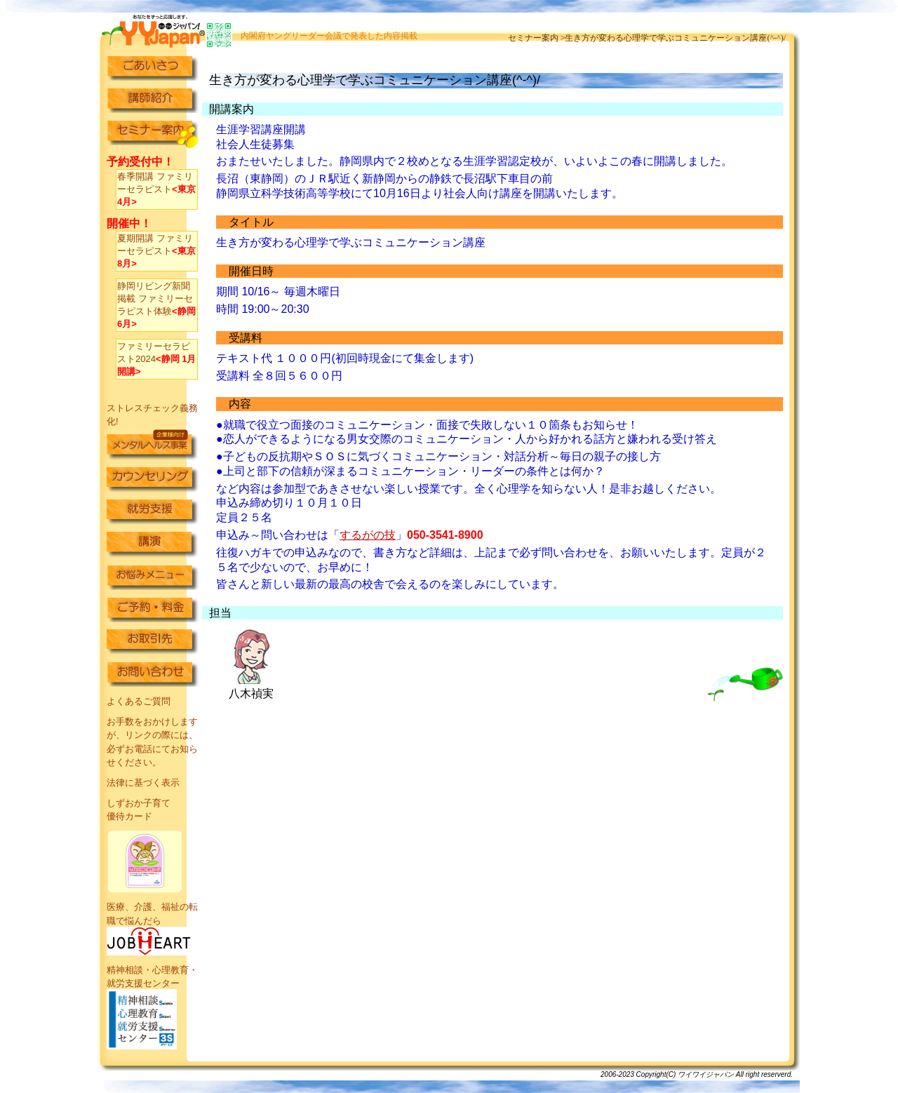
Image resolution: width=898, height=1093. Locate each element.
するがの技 (368, 535)
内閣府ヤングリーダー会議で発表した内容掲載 (329, 36)
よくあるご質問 (138, 701)
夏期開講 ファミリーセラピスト (156, 251)
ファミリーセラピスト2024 (156, 359)
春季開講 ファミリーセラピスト (156, 189)
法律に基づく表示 (143, 782)
